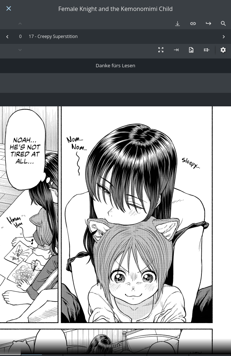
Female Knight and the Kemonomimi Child (115, 9)
